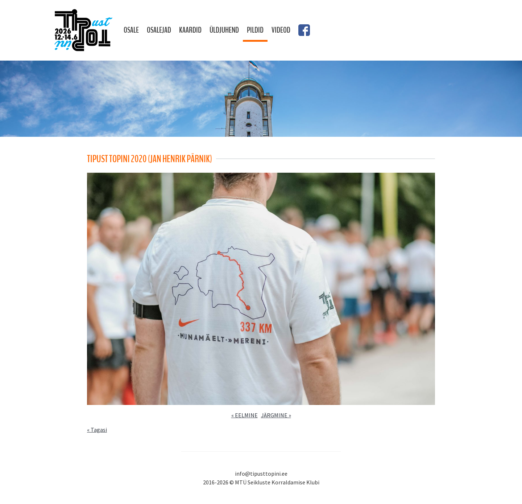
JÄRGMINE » (276, 415)
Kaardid (190, 30)
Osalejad (159, 30)
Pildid (255, 30)
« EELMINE (244, 415)
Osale (131, 30)
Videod (281, 30)
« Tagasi (97, 429)
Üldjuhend (224, 30)
